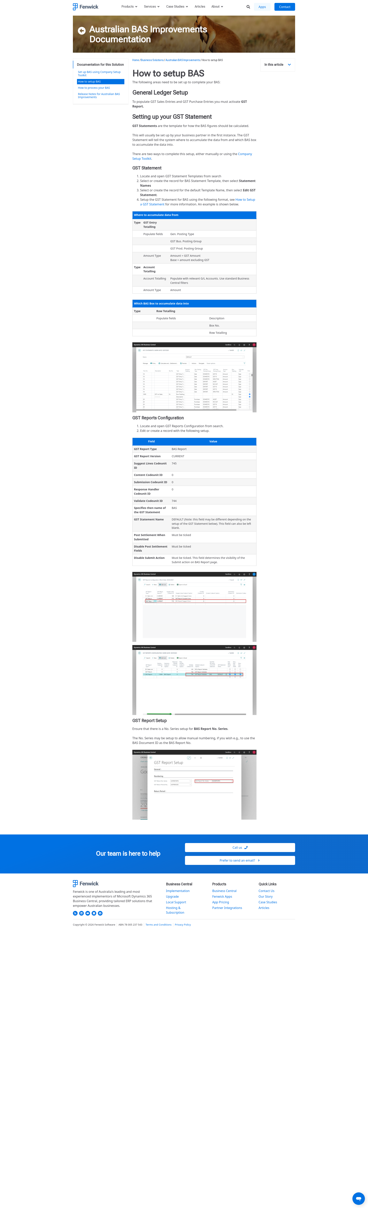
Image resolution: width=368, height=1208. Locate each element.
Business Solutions (152, 60)
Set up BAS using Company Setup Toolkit (99, 73)
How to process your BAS (94, 88)
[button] (289, 64)
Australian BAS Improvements (148, 29)
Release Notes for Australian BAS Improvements (99, 95)
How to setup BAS (89, 81)
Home (135, 60)
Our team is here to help (128, 853)
